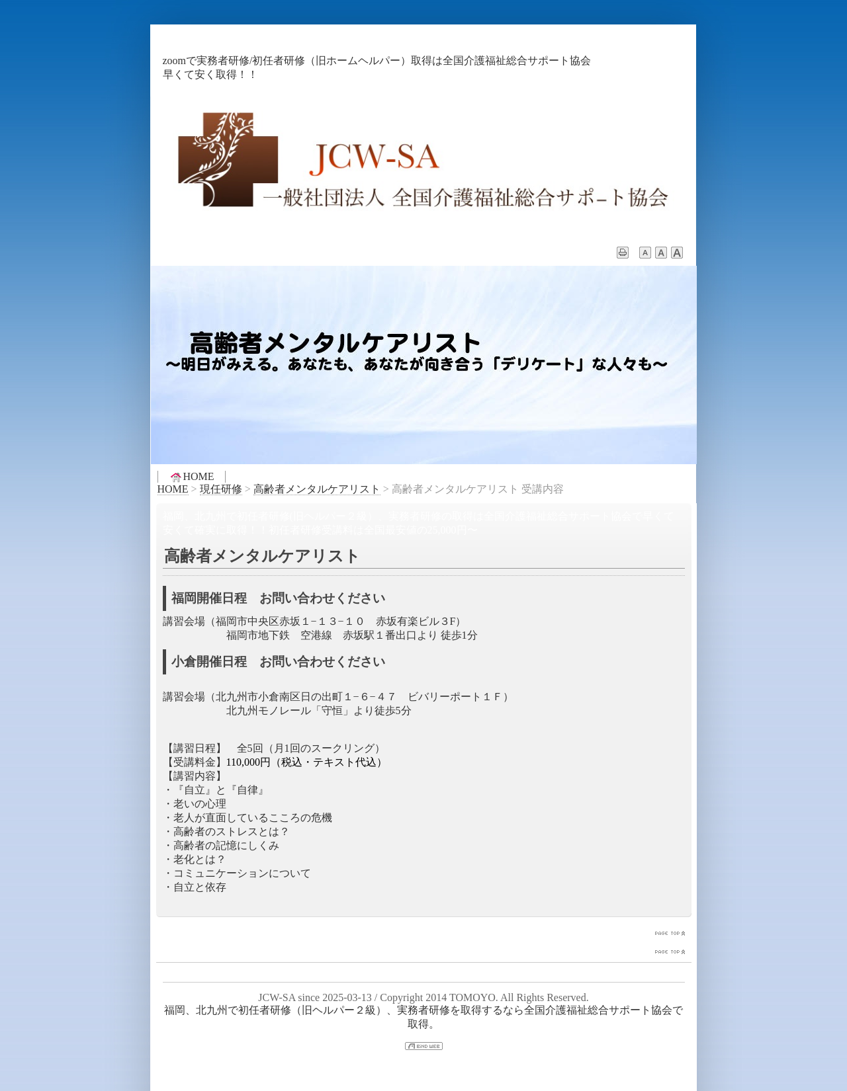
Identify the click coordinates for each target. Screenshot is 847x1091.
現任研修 (221, 489)
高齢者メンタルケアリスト (316, 489)
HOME (191, 477)
